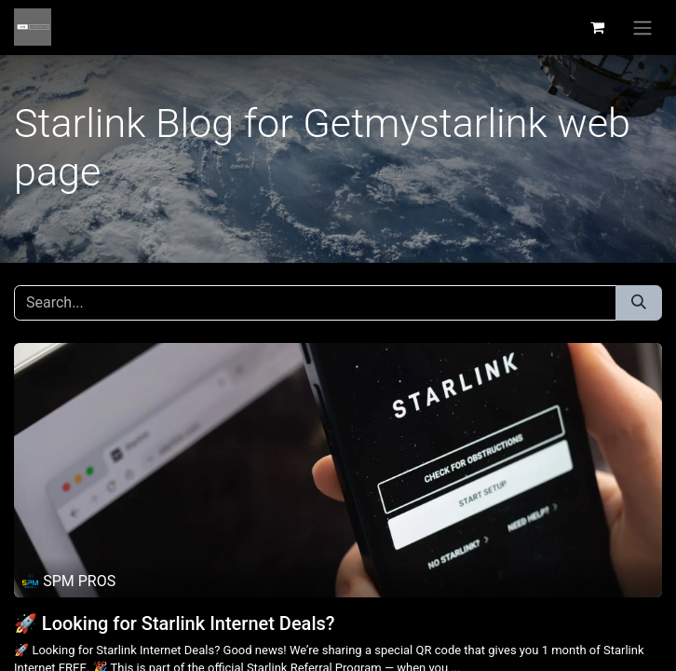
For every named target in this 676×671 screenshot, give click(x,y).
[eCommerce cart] (596, 27)
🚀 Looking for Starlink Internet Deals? (174, 623)
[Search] (638, 303)
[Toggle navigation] (642, 27)
